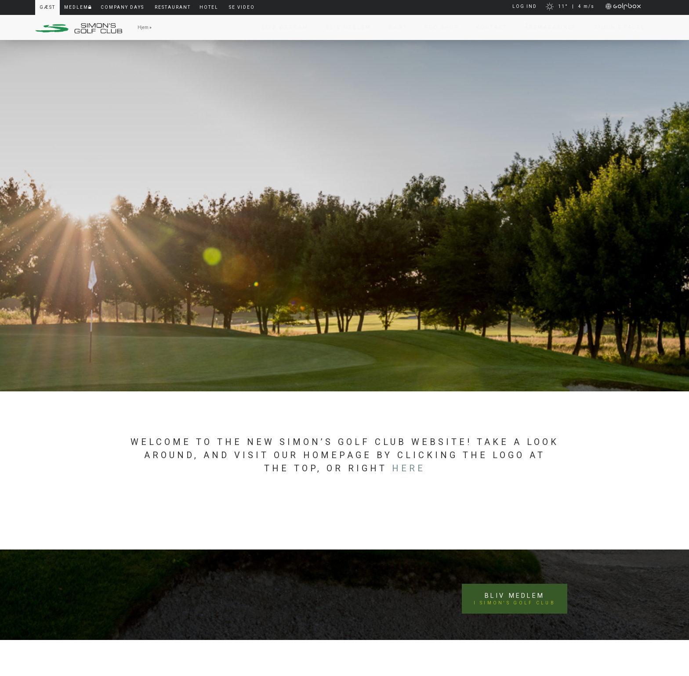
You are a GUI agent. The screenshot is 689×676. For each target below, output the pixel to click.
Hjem (143, 27)
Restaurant (173, 7)
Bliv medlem (516, 592)
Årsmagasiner (546, 27)
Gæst (393, 27)
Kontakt (487, 27)
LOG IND (524, 6)
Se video (242, 7)
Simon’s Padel (615, 27)
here (408, 468)
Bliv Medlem (344, 27)
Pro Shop (437, 27)
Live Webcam (281, 27)
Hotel (208, 7)
